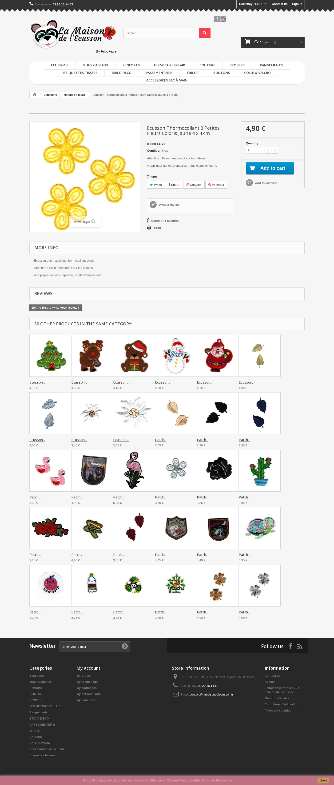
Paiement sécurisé (278, 710)
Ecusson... (37, 382)
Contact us (279, 4)
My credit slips (87, 682)
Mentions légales (277, 698)
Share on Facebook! (165, 221)
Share (174, 184)
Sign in (297, 4)
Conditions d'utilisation (281, 704)
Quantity (252, 143)
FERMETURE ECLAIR (169, 65)
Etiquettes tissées (80, 72)
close (323, 780)
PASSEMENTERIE (159, 72)
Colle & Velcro (257, 72)
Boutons (221, 72)
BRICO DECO (121, 72)
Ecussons (59, 65)
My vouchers (85, 700)
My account (88, 668)
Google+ (194, 184)
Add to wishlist (265, 183)
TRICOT (193, 72)
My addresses (86, 688)
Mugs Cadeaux (95, 65)
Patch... (160, 439)
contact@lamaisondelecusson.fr (211, 694)
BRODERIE (238, 65)
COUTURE (207, 65)
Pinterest (216, 184)
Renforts (131, 65)
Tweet (156, 184)
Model (151, 144)
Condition (154, 150)
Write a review (168, 204)
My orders (83, 675)
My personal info (88, 694)
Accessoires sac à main (166, 80)
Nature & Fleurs (74, 95)
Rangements (271, 65)
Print (157, 228)
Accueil (270, 682)
